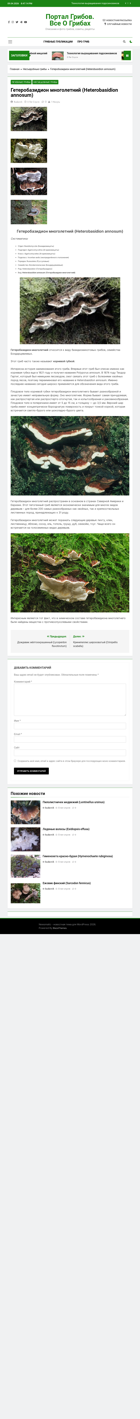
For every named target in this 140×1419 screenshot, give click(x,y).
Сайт (17, 747)
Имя (17, 721)
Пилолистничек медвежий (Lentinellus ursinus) (74, 802)
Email (18, 734)
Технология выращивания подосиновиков (95, 3)
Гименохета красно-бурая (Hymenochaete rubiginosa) (78, 856)
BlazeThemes (60, 928)
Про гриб (83, 41)
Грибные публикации (58, 41)
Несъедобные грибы (45, 82)
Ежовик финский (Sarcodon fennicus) (67, 883)
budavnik (18, 102)
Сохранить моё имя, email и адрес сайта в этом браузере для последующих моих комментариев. (72, 761)
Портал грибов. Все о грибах (70, 20)
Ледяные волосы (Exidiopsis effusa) (66, 829)
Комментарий (23, 682)
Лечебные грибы (21, 82)
